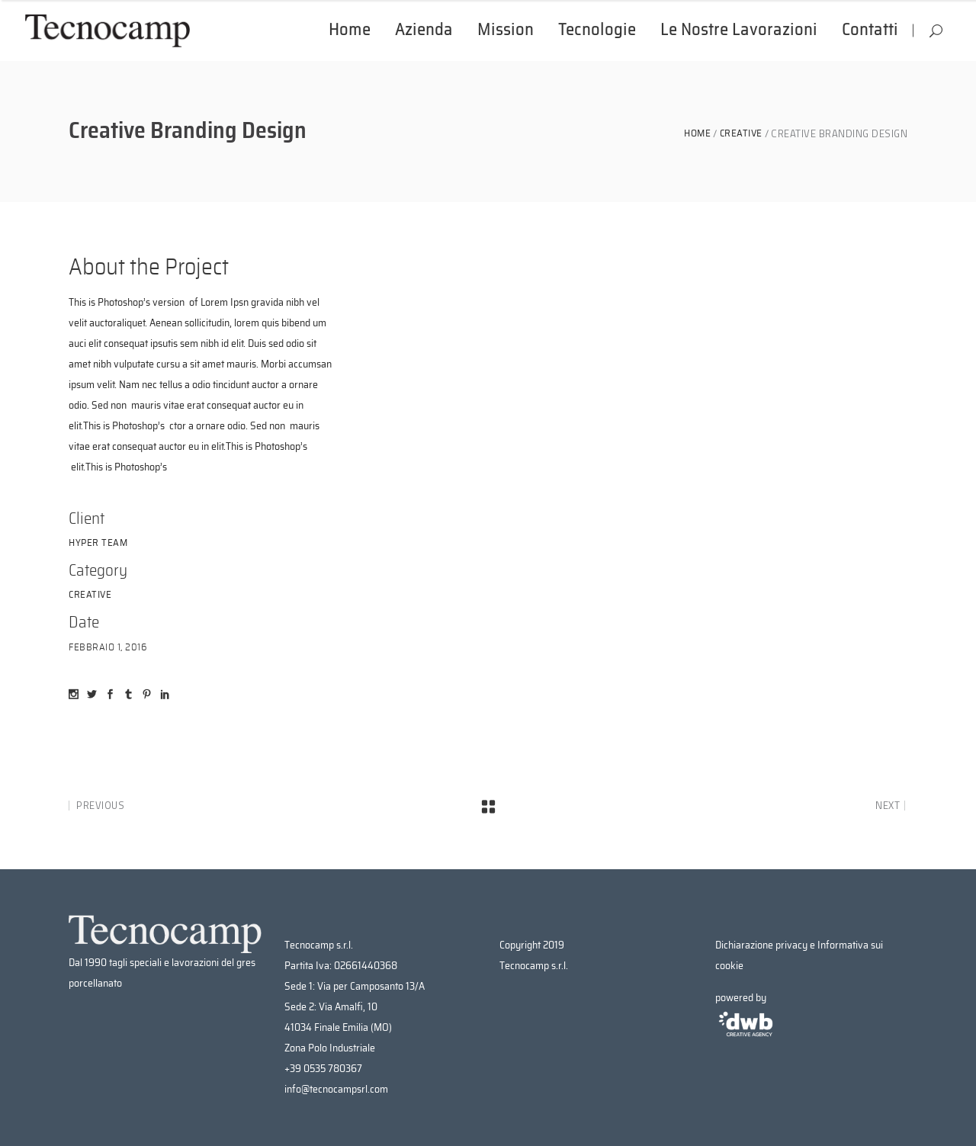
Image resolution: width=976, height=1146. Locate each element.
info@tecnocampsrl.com (336, 1089)
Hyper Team (98, 543)
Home (697, 134)
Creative (741, 134)
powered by (745, 1016)
